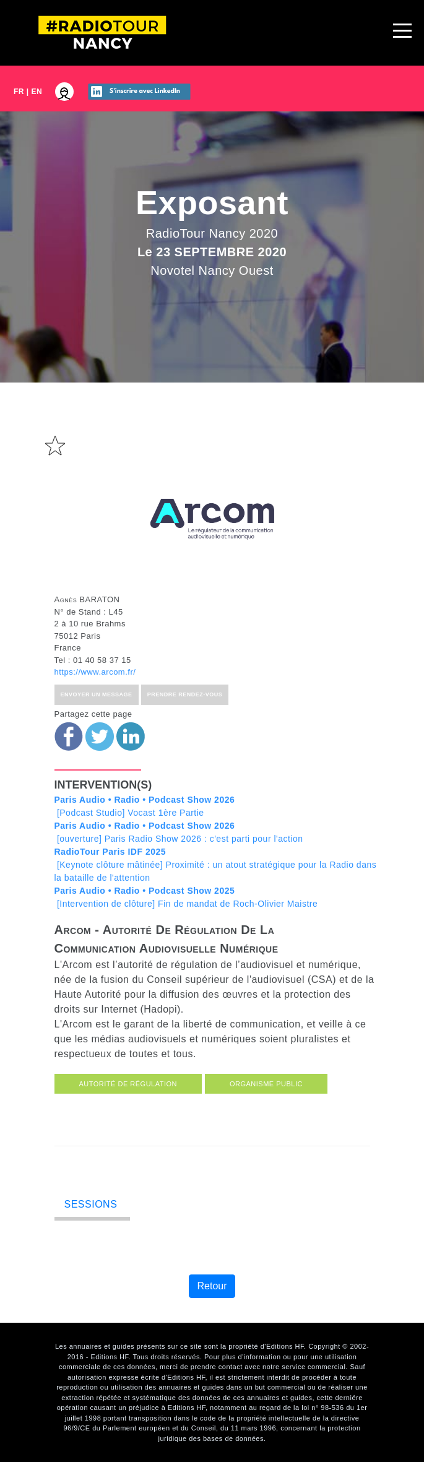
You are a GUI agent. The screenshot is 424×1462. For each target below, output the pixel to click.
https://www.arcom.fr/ (95, 690)
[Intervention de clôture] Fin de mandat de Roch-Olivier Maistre (186, 915)
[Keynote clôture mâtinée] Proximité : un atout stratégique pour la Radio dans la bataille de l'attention (215, 883)
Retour (212, 1286)
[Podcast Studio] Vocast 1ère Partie (144, 824)
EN (37, 91)
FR (19, 91)
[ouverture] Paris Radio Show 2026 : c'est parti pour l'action (178, 850)
